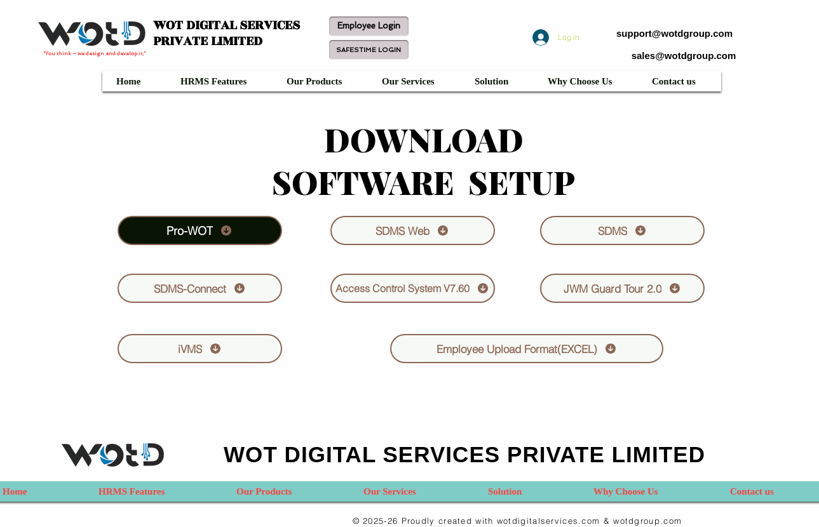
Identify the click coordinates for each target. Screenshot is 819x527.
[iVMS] (200, 348)
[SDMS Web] (412, 230)
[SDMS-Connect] (200, 288)
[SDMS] (622, 230)
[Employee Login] (369, 26)
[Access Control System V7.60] (412, 288)
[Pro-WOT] (200, 230)
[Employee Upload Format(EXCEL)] (526, 348)
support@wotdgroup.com (674, 33)
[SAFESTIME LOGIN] (369, 50)
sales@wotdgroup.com (684, 55)
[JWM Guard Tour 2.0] (622, 288)
